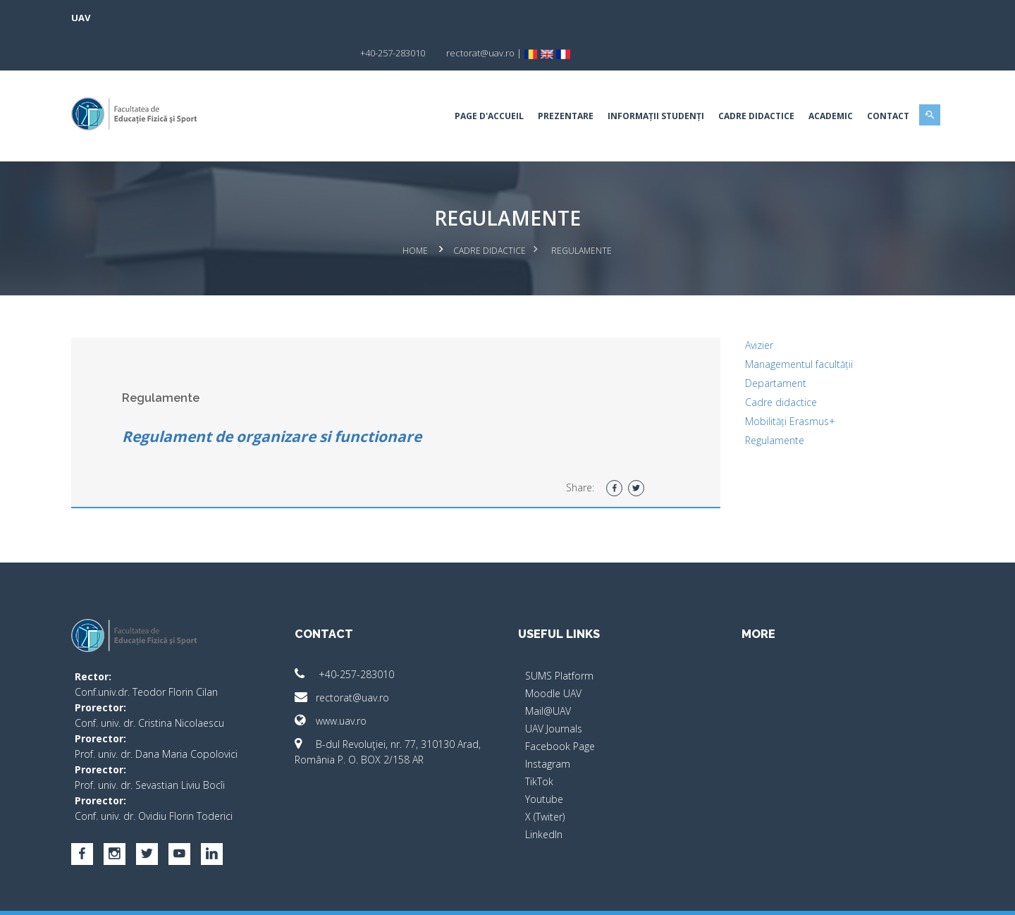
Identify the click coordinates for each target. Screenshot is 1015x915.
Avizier (747, 308)
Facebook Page (560, 709)
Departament (763, 346)
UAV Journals (553, 692)
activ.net (904, 894)
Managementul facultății (787, 327)
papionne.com (844, 894)
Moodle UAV (553, 656)
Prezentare (542, 81)
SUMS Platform (559, 639)
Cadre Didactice (732, 81)
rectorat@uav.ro (354, 661)
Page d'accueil (465, 81)
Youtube (544, 762)
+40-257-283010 (356, 637)
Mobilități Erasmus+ (778, 384)
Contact (864, 81)
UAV (104, 17)
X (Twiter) (545, 780)
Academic (807, 81)
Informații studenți (632, 81)
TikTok (539, 744)
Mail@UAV (548, 674)
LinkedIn (543, 797)
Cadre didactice (769, 365)
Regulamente (762, 403)
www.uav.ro (343, 684)
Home (416, 215)
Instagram (547, 727)
